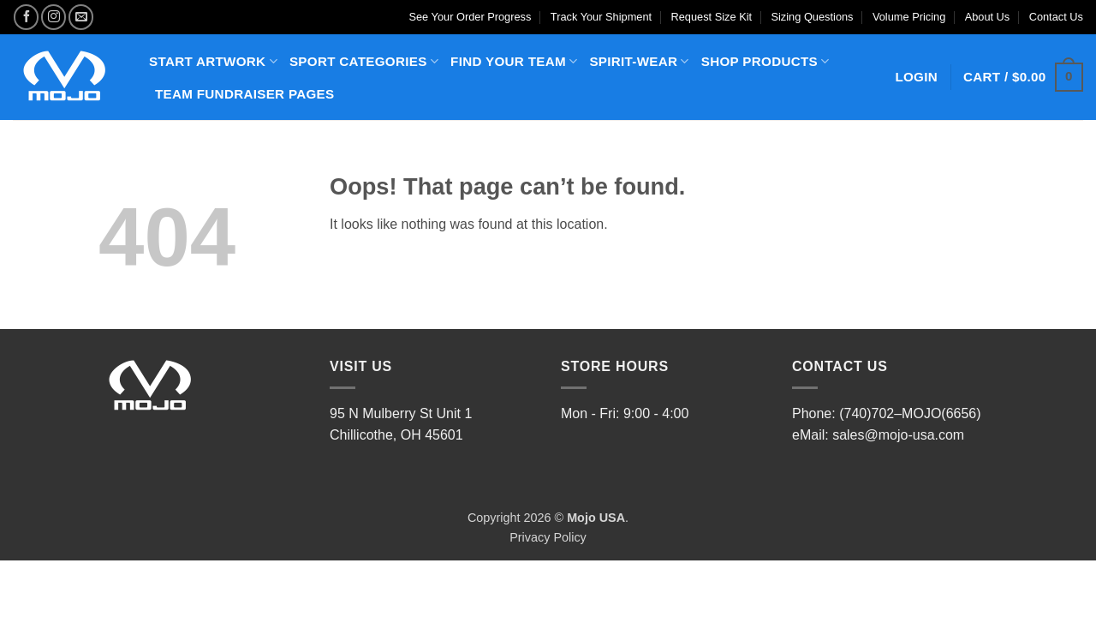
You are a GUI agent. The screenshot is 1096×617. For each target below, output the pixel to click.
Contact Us (1056, 16)
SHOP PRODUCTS (765, 61)
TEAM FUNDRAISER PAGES (244, 94)
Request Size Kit (712, 16)
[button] (1023, 78)
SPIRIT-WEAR (638, 61)
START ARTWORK (213, 61)
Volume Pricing (909, 16)
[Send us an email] (80, 16)
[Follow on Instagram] (53, 16)
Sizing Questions (812, 16)
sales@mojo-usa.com (898, 435)
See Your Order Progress (469, 16)
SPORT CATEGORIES (363, 61)
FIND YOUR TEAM (513, 61)
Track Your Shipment (601, 16)
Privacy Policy (548, 537)
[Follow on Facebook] (26, 16)
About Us (987, 16)
